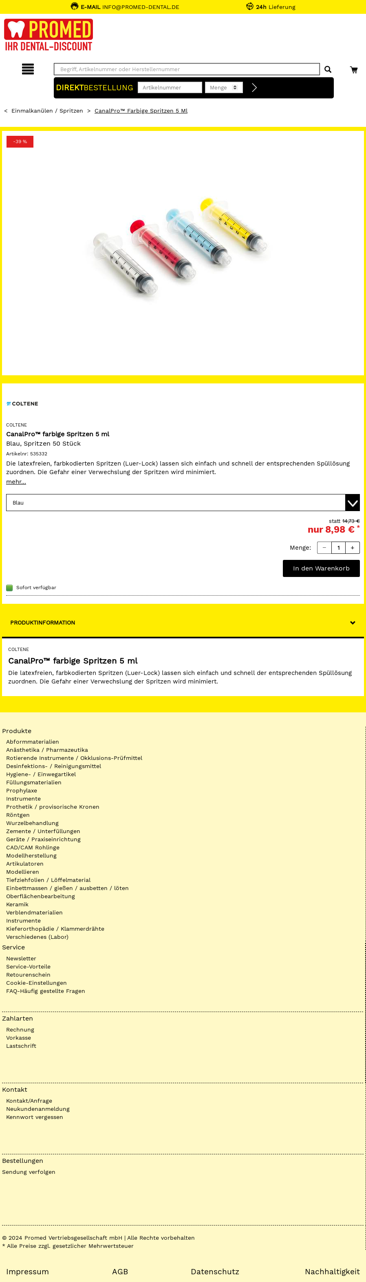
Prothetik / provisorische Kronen (52, 806)
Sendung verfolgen (28, 1172)
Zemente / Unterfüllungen (43, 831)
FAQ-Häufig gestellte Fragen (45, 991)
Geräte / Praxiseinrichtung (43, 839)
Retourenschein (28, 974)
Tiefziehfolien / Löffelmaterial (48, 880)
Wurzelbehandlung (32, 823)
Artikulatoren (25, 863)
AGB (120, 1271)
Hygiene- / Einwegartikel (41, 774)
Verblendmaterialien (34, 912)
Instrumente (23, 798)
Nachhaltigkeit (332, 1271)
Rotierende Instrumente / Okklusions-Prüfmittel (74, 758)
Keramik (17, 904)
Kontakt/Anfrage (29, 1100)
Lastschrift (21, 1046)
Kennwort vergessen (34, 1117)
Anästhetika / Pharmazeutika (47, 750)
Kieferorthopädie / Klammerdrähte (55, 928)
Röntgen (18, 815)
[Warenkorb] (355, 67)
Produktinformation (42, 622)
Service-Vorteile (28, 966)
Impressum (27, 1271)
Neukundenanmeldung (38, 1109)
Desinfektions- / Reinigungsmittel (53, 766)
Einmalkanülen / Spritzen (47, 110)
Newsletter (21, 958)
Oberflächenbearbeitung (40, 896)
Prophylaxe (21, 790)
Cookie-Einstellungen (36, 982)
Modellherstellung (31, 855)
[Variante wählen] (183, 502)
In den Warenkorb (321, 568)
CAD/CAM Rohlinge (33, 847)
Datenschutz (215, 1271)
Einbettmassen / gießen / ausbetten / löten (67, 888)
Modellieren (22, 871)
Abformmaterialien (32, 741)
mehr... (16, 481)
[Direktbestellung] (255, 87)
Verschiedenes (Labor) (37, 937)
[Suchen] (328, 70)
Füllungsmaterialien (34, 782)
